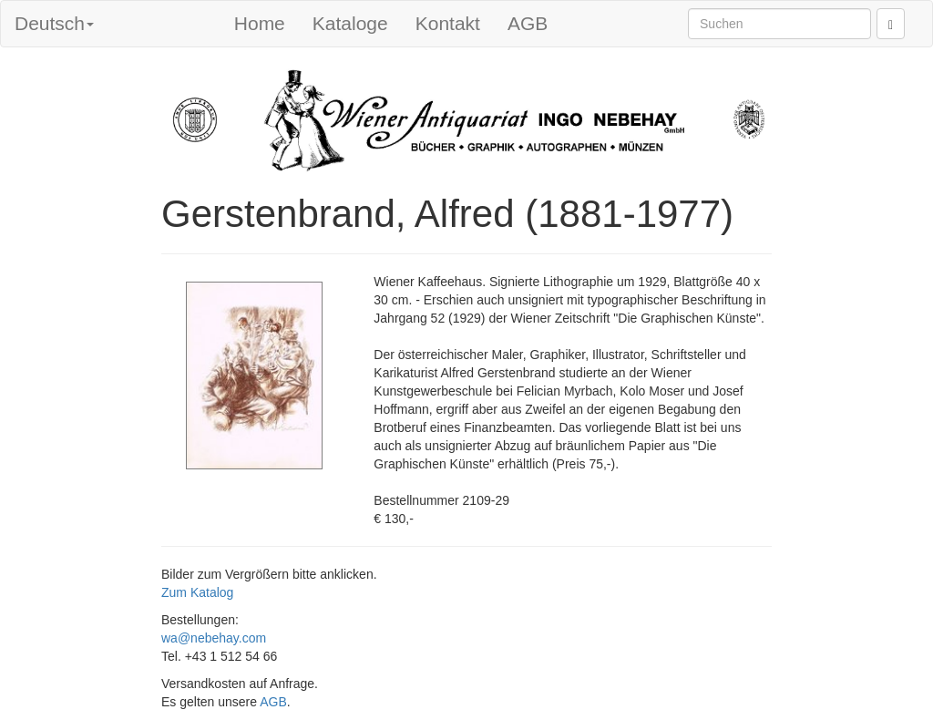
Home (259, 23)
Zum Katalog (197, 592)
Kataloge (350, 23)
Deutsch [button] (54, 23)
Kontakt (447, 23)
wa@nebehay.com (213, 638)
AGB (528, 23)
